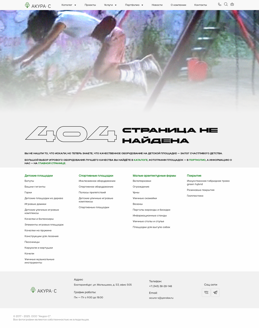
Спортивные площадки (94, 207)
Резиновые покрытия (200, 190)
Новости (157, 5)
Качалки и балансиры (39, 219)
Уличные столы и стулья (148, 221)
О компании (178, 5)
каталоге (141, 160)
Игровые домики (35, 204)
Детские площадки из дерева (44, 198)
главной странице (51, 163)
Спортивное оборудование (96, 187)
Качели (29, 253)
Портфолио (134, 5)
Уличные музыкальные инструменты (39, 261)
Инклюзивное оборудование (97, 181)
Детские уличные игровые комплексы (42, 212)
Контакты (200, 5)
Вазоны (138, 204)
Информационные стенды (150, 215)
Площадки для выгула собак (151, 227)
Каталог (69, 5)
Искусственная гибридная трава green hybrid (208, 183)
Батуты (29, 181)
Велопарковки (142, 181)
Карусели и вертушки (39, 248)
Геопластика (195, 196)
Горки (28, 192)
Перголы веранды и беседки (151, 210)
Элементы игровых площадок (44, 225)
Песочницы (32, 242)
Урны (136, 192)
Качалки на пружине (38, 230)
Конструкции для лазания (41, 236)
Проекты (90, 5)
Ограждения (141, 187)
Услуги (110, 5)
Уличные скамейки (145, 198)
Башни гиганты (35, 187)
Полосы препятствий (92, 192)
